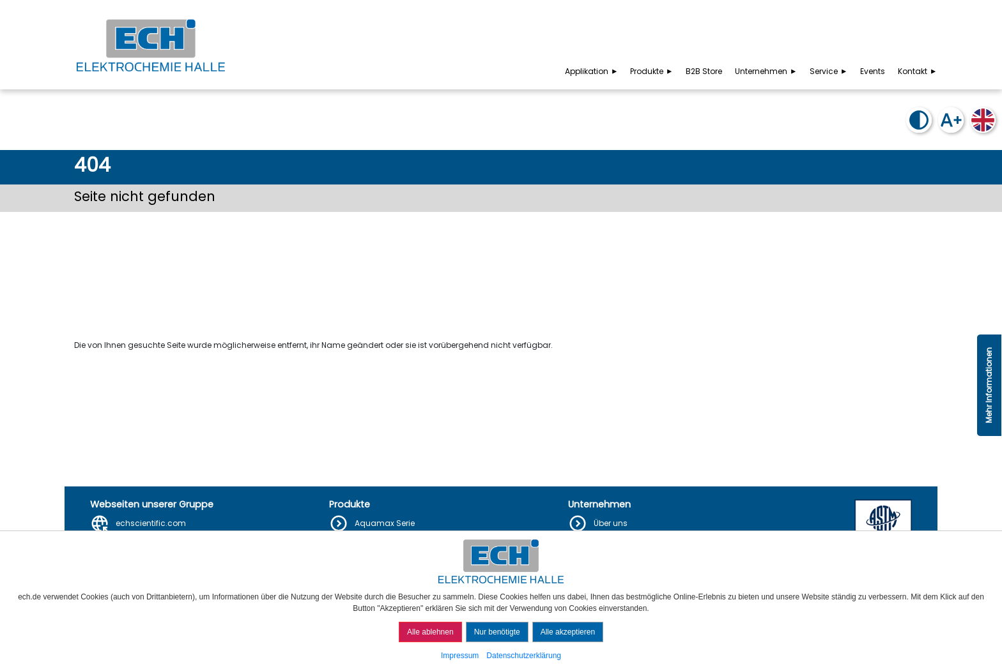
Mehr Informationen (988, 385)
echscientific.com (151, 523)
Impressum (460, 655)
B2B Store (704, 71)
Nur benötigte (497, 632)
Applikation (592, 71)
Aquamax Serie (385, 523)
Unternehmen (767, 71)
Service (829, 71)
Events (872, 71)
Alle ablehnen (430, 632)
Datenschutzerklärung (523, 655)
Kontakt (918, 71)
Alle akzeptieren (568, 632)
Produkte (652, 71)
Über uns (611, 523)
